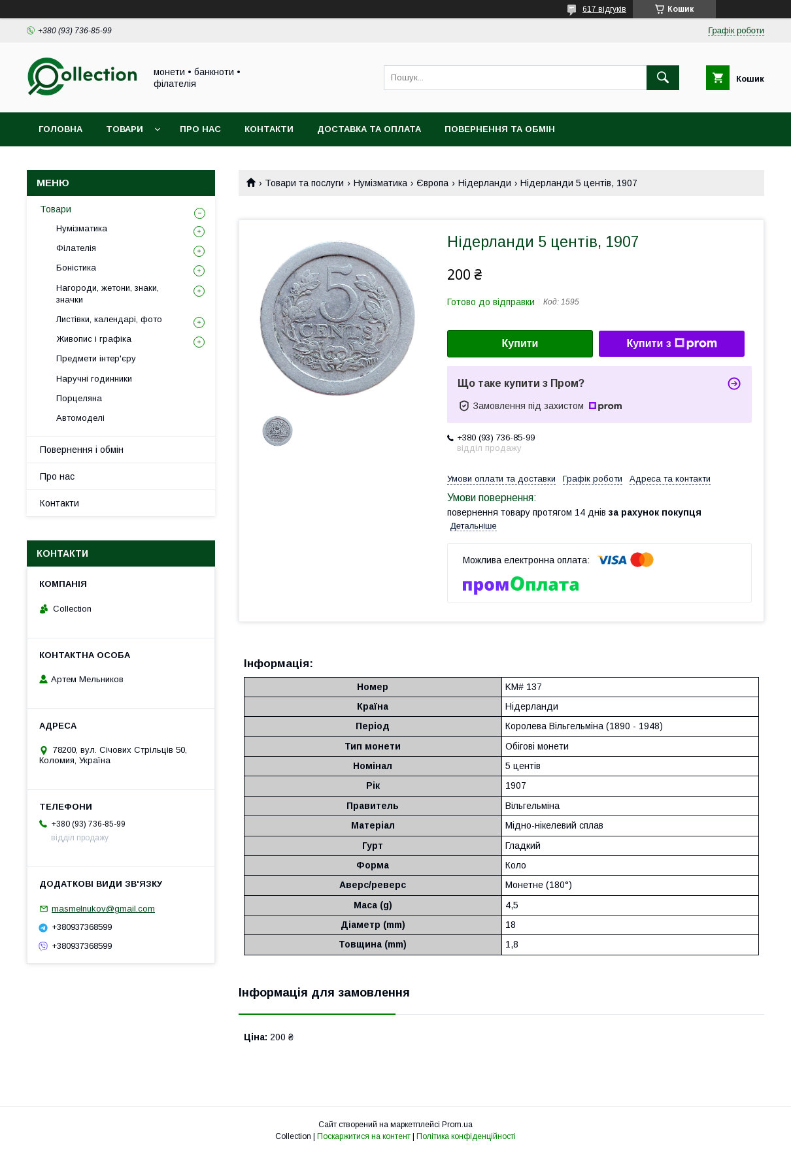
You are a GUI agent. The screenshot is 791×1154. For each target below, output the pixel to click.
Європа (432, 183)
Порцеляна (79, 398)
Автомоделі (80, 418)
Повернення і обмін (82, 449)
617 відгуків (604, 9)
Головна (60, 129)
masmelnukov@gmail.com (103, 909)
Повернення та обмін (500, 129)
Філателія (76, 248)
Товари (124, 129)
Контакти (269, 129)
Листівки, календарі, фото (109, 319)
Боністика (76, 267)
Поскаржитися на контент (364, 1136)
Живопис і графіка (93, 339)
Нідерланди (484, 183)
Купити (520, 343)
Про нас (200, 129)
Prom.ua (457, 1124)
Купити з (671, 344)
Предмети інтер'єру (96, 358)
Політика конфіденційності (466, 1136)
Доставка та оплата (369, 129)
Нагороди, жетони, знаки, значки (107, 294)
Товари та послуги (304, 183)
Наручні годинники (94, 379)
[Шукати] (663, 77)
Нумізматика (380, 183)
